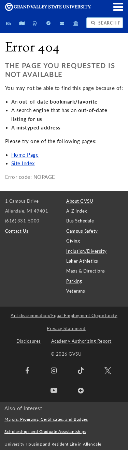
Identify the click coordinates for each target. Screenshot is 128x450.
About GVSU (79, 201)
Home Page (25, 155)
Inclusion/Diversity (86, 251)
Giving (73, 241)
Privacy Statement (66, 328)
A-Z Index (76, 211)
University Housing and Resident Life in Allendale (52, 444)
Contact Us (17, 231)
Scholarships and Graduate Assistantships (45, 431)
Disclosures (28, 341)
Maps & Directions (85, 271)
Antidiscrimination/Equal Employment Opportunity (64, 315)
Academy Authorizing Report (81, 341)
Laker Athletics (82, 261)
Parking (74, 281)
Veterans (75, 291)
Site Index (23, 163)
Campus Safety (82, 231)
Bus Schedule (80, 220)
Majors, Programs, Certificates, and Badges (46, 419)
